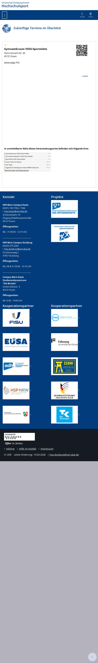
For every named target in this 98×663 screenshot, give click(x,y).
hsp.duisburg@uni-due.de (17, 249)
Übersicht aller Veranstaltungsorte (17, 170)
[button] (82, 15)
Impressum (46, 448)
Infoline (9, 448)
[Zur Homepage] (49, 2)
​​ (16, 366)
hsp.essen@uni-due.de (15, 211)
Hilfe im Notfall (26, 448)
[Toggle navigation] (4, 15)
